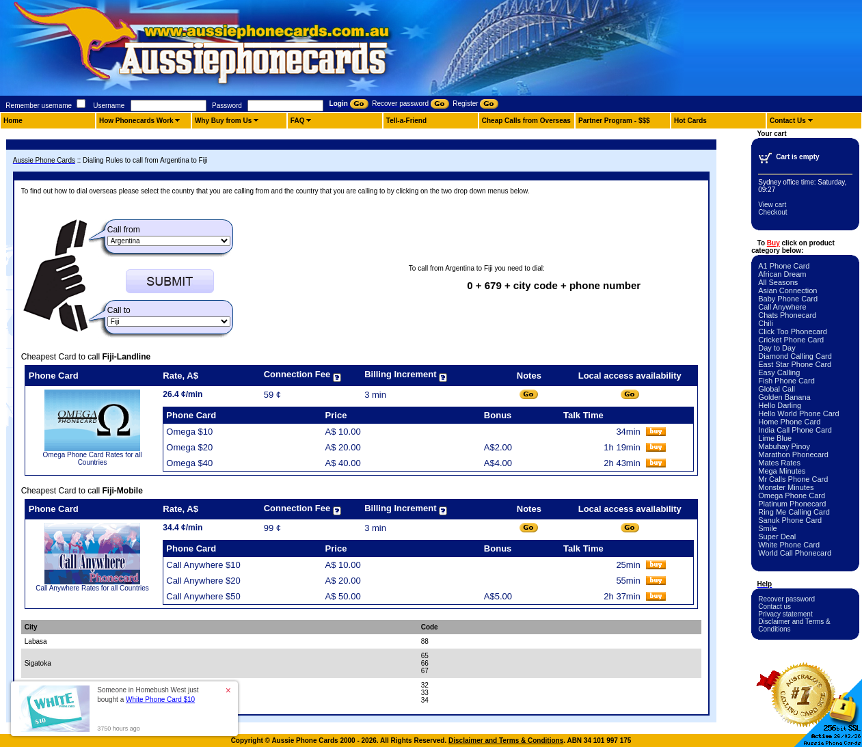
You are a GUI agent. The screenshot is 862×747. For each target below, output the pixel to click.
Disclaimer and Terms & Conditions (505, 740)
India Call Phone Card (795, 430)
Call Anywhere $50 (203, 596)
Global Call (776, 389)
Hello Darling (779, 405)
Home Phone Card (789, 422)
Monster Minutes (785, 487)
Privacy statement (785, 614)
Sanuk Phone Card (790, 520)
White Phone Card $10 (160, 699)
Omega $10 (189, 431)
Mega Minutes (781, 471)
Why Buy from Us (223, 120)
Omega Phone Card (791, 495)
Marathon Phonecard (793, 454)
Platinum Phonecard (792, 504)
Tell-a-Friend (406, 120)
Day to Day (776, 348)
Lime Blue (775, 438)
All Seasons (778, 282)
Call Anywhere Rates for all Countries (92, 588)
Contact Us (788, 120)
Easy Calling (779, 372)
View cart (772, 204)
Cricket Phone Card (791, 340)
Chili (765, 323)
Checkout (772, 212)
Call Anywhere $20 (203, 580)
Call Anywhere (782, 307)
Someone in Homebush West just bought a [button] (147, 694)
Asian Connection (787, 290)
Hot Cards (690, 120)
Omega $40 (189, 463)
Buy (773, 243)
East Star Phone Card (794, 364)
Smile (767, 528)
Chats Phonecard (787, 315)
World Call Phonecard (794, 553)
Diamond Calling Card (795, 356)
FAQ (298, 120)
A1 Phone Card (783, 266)
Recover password (786, 599)
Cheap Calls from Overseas (526, 120)
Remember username (38, 105)
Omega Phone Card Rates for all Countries (92, 458)
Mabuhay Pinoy (784, 446)
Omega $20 (189, 447)
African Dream (782, 274)
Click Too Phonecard (792, 331)
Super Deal (777, 536)
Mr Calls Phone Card (793, 479)
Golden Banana (784, 397)
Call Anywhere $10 (203, 565)
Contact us (774, 606)
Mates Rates (779, 463)
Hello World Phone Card (798, 413)
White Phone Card (789, 545)
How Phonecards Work (136, 120)
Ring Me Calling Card (794, 512)
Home (13, 120)
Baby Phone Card (788, 299)
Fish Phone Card (786, 381)
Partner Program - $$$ (614, 120)
